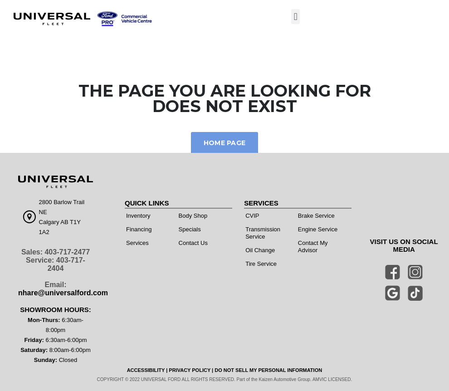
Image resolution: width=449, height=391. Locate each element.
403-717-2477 (67, 252)
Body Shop (193, 215)
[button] (295, 16)
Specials (190, 229)
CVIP (252, 215)
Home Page (225, 143)
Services (137, 242)
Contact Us (193, 242)
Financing (138, 229)
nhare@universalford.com (63, 293)
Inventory (138, 215)
